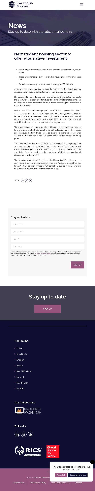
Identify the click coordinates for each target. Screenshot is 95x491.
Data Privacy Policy (43, 253)
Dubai (20, 348)
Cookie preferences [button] (78, 475)
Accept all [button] (61, 475)
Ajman (20, 365)
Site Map (78, 483)
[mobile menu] (81, 4)
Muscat (20, 377)
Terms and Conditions (60, 483)
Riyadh (20, 388)
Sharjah (20, 360)
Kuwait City (22, 383)
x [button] (92, 462)
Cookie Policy (18, 483)
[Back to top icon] (47, 472)
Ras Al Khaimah (24, 371)
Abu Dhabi (22, 354)
